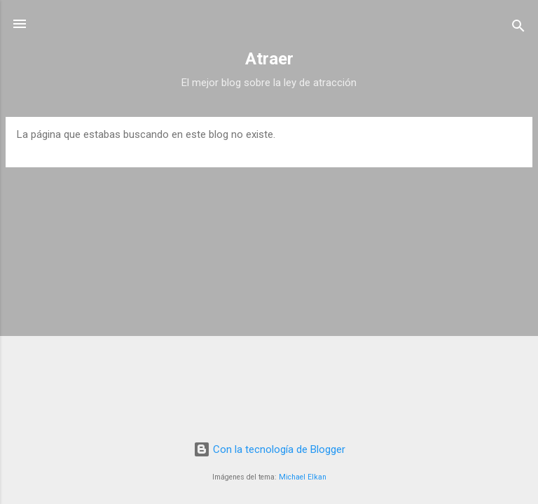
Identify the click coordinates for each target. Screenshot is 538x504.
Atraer (269, 59)
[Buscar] (518, 28)
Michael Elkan (302, 477)
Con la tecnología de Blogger (269, 449)
